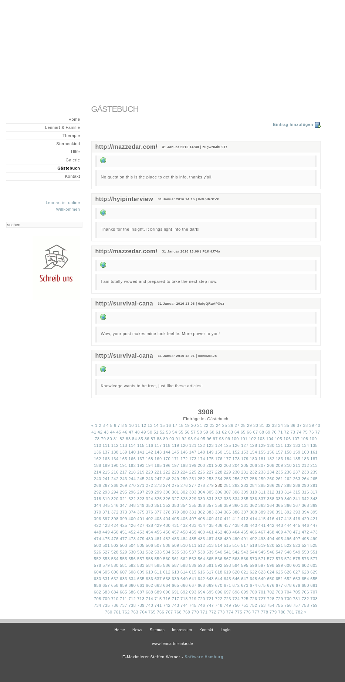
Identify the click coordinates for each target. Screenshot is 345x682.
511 (192, 545)
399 (123, 518)
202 (219, 465)
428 (149, 525)
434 (201, 525)
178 (236, 459)
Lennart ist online (63, 202)
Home (74, 119)
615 (192, 572)
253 (210, 479)
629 (314, 572)
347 (123, 505)
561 (175, 558)
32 (268, 425)
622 (253, 572)
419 (297, 518)
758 (305, 605)
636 (149, 578)
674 (253, 585)
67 (255, 432)
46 (124, 432)
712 (132, 598)
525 (314, 545)
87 (153, 439)
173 (192, 459)
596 (253, 565)
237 (297, 472)
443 (279, 525)
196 (166, 465)
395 (314, 512)
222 (166, 472)
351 (158, 505)
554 (115, 558)
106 (287, 439)
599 (279, 565)
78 (97, 439)
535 (175, 552)
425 (123, 525)
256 (236, 479)
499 (314, 538)
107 (296, 439)
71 (280, 432)
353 (175, 505)
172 (184, 459)
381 (192, 512)
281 (227, 485)
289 (296, 485)
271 (141, 485)
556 (132, 558)
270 (132, 485)
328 (184, 499)
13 (150, 425)
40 (317, 425)
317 (314, 492)
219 (141, 472)
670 (219, 585)
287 (279, 485)
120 (184, 445)
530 (132, 552)
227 (210, 472)
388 (253, 512)
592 (219, 565)
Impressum (182, 630)
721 (210, 598)
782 (299, 612)
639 (175, 578)
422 (97, 525)
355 (192, 505)
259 (262, 479)
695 (210, 592)
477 (123, 538)
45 (118, 432)
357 (210, 505)
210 (288, 465)
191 (123, 465)
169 (158, 459)
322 (132, 499)
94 (196, 439)
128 (253, 445)
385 (227, 512)
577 (314, 558)
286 (270, 485)
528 (115, 552)
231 (244, 472)
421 (314, 518)
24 (218, 425)
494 (270, 538)
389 (262, 512)
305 (210, 492)
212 (305, 465)
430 (166, 525)
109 (313, 439)
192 (132, 465)
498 (305, 538)
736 (115, 605)
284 (253, 485)
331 (210, 499)
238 (305, 472)
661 (141, 585)
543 (244, 552)
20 (193, 425)
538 (201, 552)
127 (244, 445)
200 (201, 465)
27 (236, 425)
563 (192, 558)
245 (141, 479)
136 (97, 452)
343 (314, 499)
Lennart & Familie (62, 127)
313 (279, 492)
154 (253, 452)
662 (149, 585)
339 (279, 499)
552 (97, 558)
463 (227, 532)
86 (147, 439)
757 (297, 605)
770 (195, 612)
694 (201, 592)
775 (238, 612)
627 (297, 572)
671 (227, 585)
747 (210, 605)
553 (106, 558)
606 (115, 572)
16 (168, 425)
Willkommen (68, 209)
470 (288, 532)
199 (192, 465)
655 (314, 578)
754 (270, 605)
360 (236, 505)
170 (166, 459)
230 (236, 472)
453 (141, 532)
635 (141, 578)
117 (158, 445)
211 (297, 465)
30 (255, 425)
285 (262, 485)
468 (270, 532)
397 (106, 518)
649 (262, 578)
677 (279, 585)
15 (162, 425)
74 (299, 432)
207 (262, 465)
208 (270, 465)
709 (106, 598)
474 (97, 538)
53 (168, 432)
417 (279, 518)
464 (236, 532)
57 (193, 432)
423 (106, 525)
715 (158, 598)
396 (97, 518)
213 (314, 465)
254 (219, 479)
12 (143, 425)
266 (97, 485)
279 (210, 485)
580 (115, 565)
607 (123, 572)
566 (219, 558)
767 (169, 612)
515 (227, 545)
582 (132, 565)
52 (162, 432)
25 (224, 425)
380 (184, 512)
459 (192, 532)
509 (175, 545)
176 (219, 459)
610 (149, 572)
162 (97, 459)
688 (149, 592)
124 (219, 445)
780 (281, 612)
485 (192, 538)
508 (166, 545)
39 (311, 425)
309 (244, 492)
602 (305, 565)
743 (175, 605)
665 (175, 585)
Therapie (71, 135)
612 (166, 572)
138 (115, 452)
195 (158, 465)
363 (262, 505)
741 (158, 605)
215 (106, 472)
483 (175, 538)
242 (115, 479)
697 (227, 592)
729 (279, 598)
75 (305, 432)
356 (201, 505)
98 (221, 439)
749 (227, 605)
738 (132, 605)
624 (270, 572)
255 (227, 479)
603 (314, 565)
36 (293, 425)
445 (297, 525)
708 (97, 598)
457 (175, 532)
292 (97, 492)
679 (297, 585)
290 (305, 485)
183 (279, 459)
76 (311, 432)
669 (210, 585)
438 (236, 525)
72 (286, 432)
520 (270, 545)
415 (262, 518)
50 (150, 432)
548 (288, 552)
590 (201, 565)
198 (184, 465)
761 (117, 612)
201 (210, 465)
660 (132, 585)
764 (143, 612)
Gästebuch (68, 168)
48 (137, 432)
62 (224, 432)
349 (141, 505)
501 (106, 545)
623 (262, 572)
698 (236, 592)
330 (201, 499)
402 (149, 518)
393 (297, 512)
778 (264, 612)
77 (317, 432)
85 (140, 439)
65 (243, 432)
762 (126, 612)
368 (305, 505)
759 (314, 605)
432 (184, 525)
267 (106, 485)
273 (158, 485)
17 (174, 425)
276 (184, 485)
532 (149, 552)
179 (244, 459)
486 (201, 538)
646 (236, 578)
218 (132, 472)
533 (158, 552)
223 (175, 472)
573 (279, 558)
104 (270, 439)
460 (201, 532)
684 (115, 592)
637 (158, 578)
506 (149, 545)
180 (253, 459)
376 (149, 512)
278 (201, 485)
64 (236, 432)
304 (201, 492)
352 (166, 505)
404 (166, 518)
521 (279, 545)
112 (115, 445)
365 (279, 505)
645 (227, 578)
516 (236, 545)
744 (184, 605)
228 (219, 472)
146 (184, 452)
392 (288, 512)
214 (97, 472)
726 (253, 598)
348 (132, 505)
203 (227, 465)
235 (279, 472)
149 (210, 452)
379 (175, 512)
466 (253, 532)
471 (297, 532)
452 (132, 532)
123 (210, 445)
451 (123, 532)
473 (314, 532)
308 (236, 492)
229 (227, 472)
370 (97, 512)
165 (123, 459)
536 (184, 552)
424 (115, 525)
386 (236, 512)
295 (123, 492)
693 (192, 592)
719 (192, 598)
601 (297, 565)
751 (244, 605)
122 (201, 445)
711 (123, 598)
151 (227, 452)
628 (305, 572)
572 (270, 558)
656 (97, 585)
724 (236, 598)
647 (244, 578)
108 (304, 439)
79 (103, 439)
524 (305, 545)
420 (305, 518)
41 (93, 432)
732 (305, 598)
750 (236, 605)
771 (203, 612)
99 (227, 439)
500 (97, 545)
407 (192, 518)
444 (288, 525)
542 (236, 552)
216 (115, 472)
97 (215, 439)
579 (106, 565)
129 (262, 445)
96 (209, 439)
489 (227, 538)
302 (184, 492)
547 (279, 552)
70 (274, 432)
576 (305, 558)
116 (149, 445)
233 (262, 472)
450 (115, 532)
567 (227, 558)
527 (106, 552)
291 (314, 485)
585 (158, 565)
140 (132, 452)
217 (123, 472)
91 (178, 439)
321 (123, 499)
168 (149, 459)
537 (192, 552)
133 (297, 445)
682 (97, 592)
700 (253, 592)
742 (166, 605)
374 (132, 512)
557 (141, 558)
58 (199, 432)
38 (305, 425)
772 (212, 612)
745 (192, 605)
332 (219, 499)
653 (297, 578)
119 (175, 445)
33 (274, 425)
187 (314, 459)
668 (201, 585)
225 (192, 472)
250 (184, 479)
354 (184, 505)
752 (253, 605)
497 (297, 538)
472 (305, 532)
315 (297, 492)
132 (288, 445)
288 (288, 485)
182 (270, 459)
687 (141, 592)
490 (236, 538)
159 (297, 452)
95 (202, 439)
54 (174, 432)
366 (288, 505)
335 (244, 499)
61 (218, 432)
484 (184, 538)
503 (123, 545)
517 (244, 545)
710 (115, 598)
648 (253, 578)
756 (288, 605)
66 (249, 432)
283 (244, 485)
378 (166, 512)
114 (132, 445)
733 (314, 598)
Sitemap (157, 630)
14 (156, 425)
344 (97, 505)
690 (166, 592)
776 (247, 612)
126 (236, 445)
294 (115, 492)
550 (305, 552)
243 (123, 479)
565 (210, 558)
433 (192, 525)
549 (297, 552)
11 (137, 425)
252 (201, 479)
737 (123, 605)
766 (160, 612)
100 (235, 439)
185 (297, 459)
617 (210, 572)
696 (219, 592)
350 (149, 505)
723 (227, 598)
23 (212, 425)
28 (243, 425)
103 (261, 439)
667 (192, 585)
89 (165, 439)
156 (270, 452)
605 (106, 572)
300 (166, 492)
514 (219, 545)
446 (305, 525)
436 (219, 525)
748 (219, 605)
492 (253, 538)
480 (149, 538)
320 (115, 499)
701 (262, 592)
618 (219, 572)
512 (201, 545)
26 (231, 425)
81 (116, 439)
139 (123, 452)
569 (244, 558)
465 (244, 532)
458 (184, 532)
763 (134, 612)
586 (166, 565)
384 (219, 512)
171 (175, 459)
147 (192, 452)
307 (227, 492)
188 (97, 465)
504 (132, 545)
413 (244, 518)
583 (141, 565)
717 (175, 598)
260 (270, 479)
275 (175, 485)
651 (279, 578)
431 (175, 525)
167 (141, 459)
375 (141, 512)
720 (201, 598)
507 (158, 545)
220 (149, 472)
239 (314, 472)
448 (97, 532)
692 (184, 592)
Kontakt (72, 176)
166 (132, 459)
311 (262, 492)
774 (230, 612)
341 (297, 499)
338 (270, 499)
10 (131, 425)
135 (314, 445)
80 (109, 439)
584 (149, 565)
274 (166, 485)
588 (184, 565)
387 (244, 512)
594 (236, 565)
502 (115, 545)
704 (288, 592)
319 (106, 499)
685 (123, 592)
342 (305, 499)
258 (253, 479)
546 (270, 552)
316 (305, 492)
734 (97, 605)
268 (115, 485)
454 (149, 532)
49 (143, 432)
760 (108, 612)
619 (227, 572)
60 (212, 432)
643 (210, 578)
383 (210, 512)
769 (186, 612)
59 (205, 432)
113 (123, 445)
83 (128, 439)
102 (252, 439)
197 (175, 465)
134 (305, 445)
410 (219, 518)
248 (166, 479)
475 (106, 538)
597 (262, 565)
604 (97, 572)
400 (132, 518)
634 (132, 578)
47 (131, 432)
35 (286, 425)
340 (288, 499)
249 (175, 479)
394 (305, 512)
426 (132, 525)
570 (253, 558)
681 (314, 585)
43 (106, 432)
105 (278, 439)
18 (181, 425)
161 (314, 452)
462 (219, 532)
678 (288, 585)
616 (201, 572)
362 (253, 505)
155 (262, 452)
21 (199, 425)
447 (314, 525)
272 (149, 485)
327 (175, 499)
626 (288, 572)
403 (158, 518)
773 (221, 612)
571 (262, 558)
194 (149, 465)
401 (141, 518)
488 (219, 538)
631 (106, 578)
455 (158, 532)
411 (227, 518)
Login (226, 630)
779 (273, 612)
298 (149, 492)
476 (115, 538)
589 (192, 565)
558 (149, 558)
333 (227, 499)
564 (201, 558)
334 (236, 499)
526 (97, 552)
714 (149, 598)
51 (155, 432)
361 (244, 505)
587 (175, 565)
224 (184, 472)
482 (166, 538)
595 (244, 565)
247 (158, 479)
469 (279, 532)
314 (288, 492)
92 (184, 439)
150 (219, 452)
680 (305, 585)
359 (227, 505)
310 (253, 492)
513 (210, 545)
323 (141, 499)
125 (227, 445)
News (137, 630)
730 (288, 598)
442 (270, 525)
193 (141, 465)
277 (192, 485)
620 (236, 572)
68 (261, 432)
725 (244, 598)
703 (279, 592)
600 (288, 565)
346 (115, 505)
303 (192, 492)
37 (299, 425)
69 (267, 432)
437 (227, 525)
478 (132, 538)
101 (244, 439)
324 (149, 499)
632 (115, 578)
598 (270, 565)
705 (297, 592)
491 (244, 538)
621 (244, 572)
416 (270, 518)
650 (270, 578)
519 (262, 545)
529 (123, 552)
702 (270, 592)
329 (192, 499)
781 (290, 612)
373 (123, 512)
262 (288, 479)
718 (184, 598)
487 (210, 538)
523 (297, 545)
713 (141, 598)
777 (256, 612)
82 (121, 439)
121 (192, 445)
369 (314, 505)
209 (279, 465)
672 (236, 585)
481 (158, 538)
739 (141, 605)
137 (106, 452)
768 (178, 612)
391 (279, 512)
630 (97, 578)
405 (175, 518)
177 (227, 459)
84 (134, 439)
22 (205, 425)
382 (201, 512)
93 (190, 439)
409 (210, 518)
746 (201, 605)
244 (132, 479)
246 (149, 479)
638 (166, 578)
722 (219, 598)
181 (262, 459)
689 (158, 592)
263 (297, 479)
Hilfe (75, 152)
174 (201, 459)
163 (106, 459)
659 (123, 585)
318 (97, 499)
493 (262, 538)
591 (210, 565)
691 (175, 592)
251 (192, 479)
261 (279, 479)
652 (288, 578)
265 (314, 479)
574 (288, 558)
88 (159, 439)
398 (115, 518)
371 (106, 512)
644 (219, 578)
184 (288, 459)
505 (141, 545)
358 (219, 505)
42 (100, 432)
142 (149, 452)
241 (106, 479)
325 (158, 499)
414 (253, 518)
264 (305, 479)
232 (253, 472)
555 (123, 558)
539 (210, 552)
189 (106, 465)
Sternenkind (68, 143)
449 (106, 532)
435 (210, 525)
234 (270, 472)
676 (270, 585)
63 (230, 432)
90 (171, 439)
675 (262, 585)
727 (262, 598)
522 (288, 545)
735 (106, 605)
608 (132, 572)
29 (249, 425)
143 (158, 452)
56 (187, 432)
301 (175, 492)
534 (166, 552)
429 (158, 525)
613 (175, 572)
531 (141, 552)
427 (141, 525)
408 (201, 518)
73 (292, 432)
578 (97, 565)
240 (97, 479)
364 (270, 505)
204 (236, 465)
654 (305, 578)
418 (288, 518)
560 (166, 558)
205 (244, 465)
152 (236, 452)
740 (149, 605)
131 (279, 445)
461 (210, 532)
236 (288, 472)
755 (279, 605)
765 (152, 612)
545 (262, 552)
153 (244, 452)
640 (184, 578)
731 (297, 598)
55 (181, 432)
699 (244, 592)
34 (280, 425)
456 (166, 532)
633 (123, 578)
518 (253, 545)
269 (123, 485)
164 (115, 459)
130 (270, 445)
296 (132, 492)
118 (166, 445)
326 (166, 499)
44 (112, 432)
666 (184, 585)
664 (166, 585)
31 (262, 425)
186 (305, 459)
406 (184, 518)
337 (262, 499)
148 (201, 452)
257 (244, 479)
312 (270, 492)
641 (192, 578)
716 (166, 598)
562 (184, 558)
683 (106, 592)
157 (279, 452)
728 (270, 598)
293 (106, 492)
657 (106, 585)
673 (244, 585)
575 (297, 558)
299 (158, 492)
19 (187, 425)
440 (253, 525)
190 (115, 465)
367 (297, 505)
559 (158, 558)
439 (244, 525)
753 (262, 605)
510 (184, 545)
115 (141, 445)
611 (158, 572)
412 (236, 518)
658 (115, 585)
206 (253, 465)
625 (279, 572)
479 (141, 538)
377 (158, 512)
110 (97, 445)
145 (175, 452)
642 (201, 578)
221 (158, 472)
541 (227, 552)
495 (279, 538)
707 (314, 592)
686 (132, 592)
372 (115, 512)
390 (270, 512)
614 (184, 572)
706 (305, 592)
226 (201, 472)
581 (123, 565)
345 (106, 505)
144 (166, 452)
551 (314, 552)
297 (141, 492)
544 (253, 552)
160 (305, 452)
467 (262, 532)
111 (106, 445)
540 (219, 552)
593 (227, 565)
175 (210, 459)
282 (236, 485)
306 (219, 492)
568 (236, 558)
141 (141, 452)
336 (253, 499)
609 (141, 572)
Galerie (73, 160)
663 (158, 585)
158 (288, 452)
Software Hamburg (204, 657)
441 (262, 525)
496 (288, 538)
